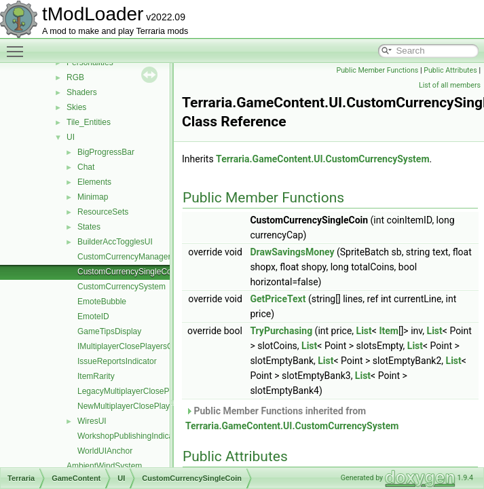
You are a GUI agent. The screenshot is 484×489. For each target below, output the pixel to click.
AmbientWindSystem (104, 466)
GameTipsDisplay (109, 331)
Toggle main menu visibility (18, 45)
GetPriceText (277, 298)
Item (388, 330)
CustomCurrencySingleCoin (127, 271)
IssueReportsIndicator (117, 361)
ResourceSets (102, 212)
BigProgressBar (105, 152)
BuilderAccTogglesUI (115, 242)
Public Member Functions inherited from (291, 418)
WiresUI (92, 421)
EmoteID (93, 316)
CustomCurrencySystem (121, 286)
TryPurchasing (281, 330)
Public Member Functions (378, 70)
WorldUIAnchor (104, 451)
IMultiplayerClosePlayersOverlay (136, 346)
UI (71, 137)
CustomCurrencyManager (123, 256)
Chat (85, 167)
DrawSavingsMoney (292, 252)
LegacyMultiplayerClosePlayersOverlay (148, 391)
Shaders (82, 92)
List (364, 330)
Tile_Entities (89, 122)
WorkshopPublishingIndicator (130, 436)
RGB (75, 77)
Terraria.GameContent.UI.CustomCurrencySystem (322, 158)
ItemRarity (96, 376)
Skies (76, 107)
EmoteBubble (101, 301)
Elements (94, 182)
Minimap (92, 197)
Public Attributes (450, 70)
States (88, 227)
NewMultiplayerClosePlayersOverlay (143, 406)
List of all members (450, 85)
